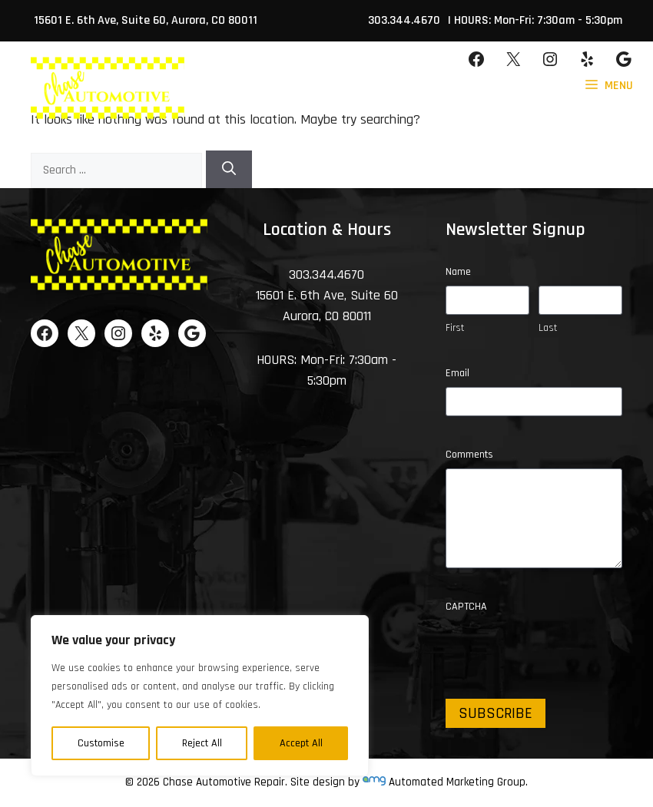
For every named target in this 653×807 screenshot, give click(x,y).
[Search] (229, 169)
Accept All (301, 743)
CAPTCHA (466, 607)
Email (457, 373)
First (455, 328)
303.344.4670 (404, 20)
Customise (101, 743)
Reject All (202, 743)
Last (548, 328)
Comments (469, 454)
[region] (200, 695)
